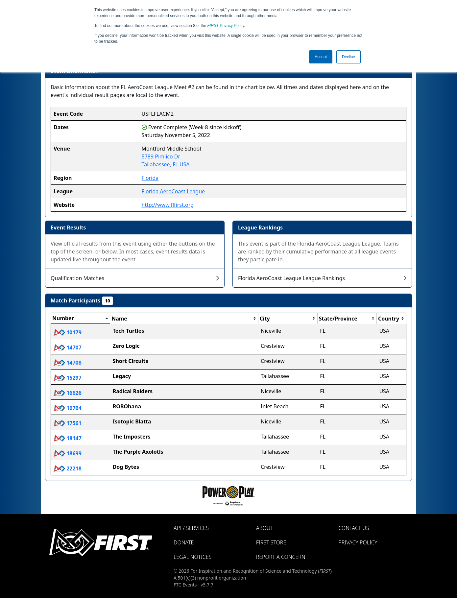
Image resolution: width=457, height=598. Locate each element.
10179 (68, 332)
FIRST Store (271, 542)
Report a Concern (280, 557)
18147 (68, 438)
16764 (68, 408)
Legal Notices (192, 557)
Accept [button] (321, 57)
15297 (68, 377)
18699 (68, 453)
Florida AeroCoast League (173, 191)
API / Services (191, 528)
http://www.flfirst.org (168, 204)
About (264, 528)
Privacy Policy (225, 25)
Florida (150, 177)
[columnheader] (80, 318)
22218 (68, 468)
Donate (184, 542)
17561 (68, 423)
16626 (68, 392)
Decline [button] (348, 57)
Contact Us (353, 528)
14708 (68, 362)
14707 (68, 347)
